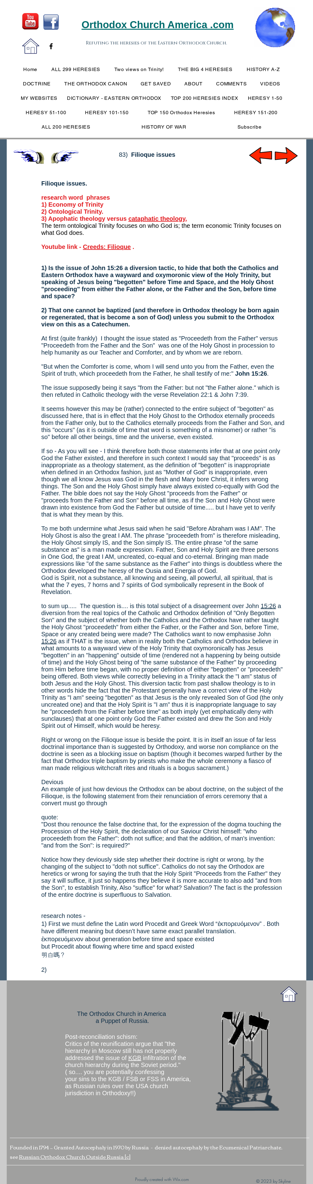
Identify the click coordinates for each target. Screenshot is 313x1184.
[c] (128, 1156)
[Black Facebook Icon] (51, 46)
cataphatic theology (156, 218)
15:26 (268, 606)
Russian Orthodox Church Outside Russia (72, 1156)
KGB (134, 1057)
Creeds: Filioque (107, 246)
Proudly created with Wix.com (162, 1179)
